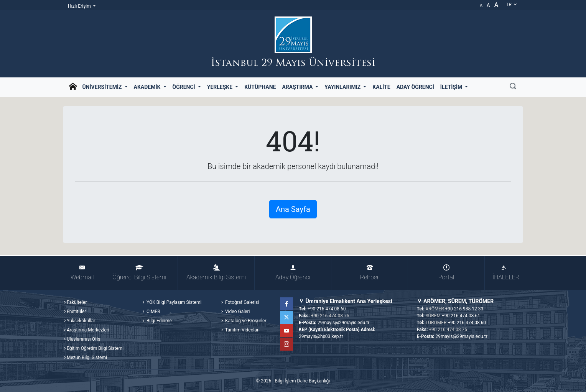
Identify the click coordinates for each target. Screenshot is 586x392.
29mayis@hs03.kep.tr (321, 336)
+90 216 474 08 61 (461, 315)
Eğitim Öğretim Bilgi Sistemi (95, 348)
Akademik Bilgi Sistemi (216, 272)
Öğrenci (185, 87)
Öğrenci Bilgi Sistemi (139, 272)
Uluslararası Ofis (83, 339)
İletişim (452, 87)
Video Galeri (237, 311)
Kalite (381, 87)
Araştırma (298, 87)
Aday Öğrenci (415, 87)
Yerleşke (220, 87)
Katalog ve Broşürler (245, 320)
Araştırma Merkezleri (88, 330)
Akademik (148, 87)
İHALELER (505, 272)
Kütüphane (260, 87)
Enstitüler (76, 311)
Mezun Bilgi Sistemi (87, 357)
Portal (446, 272)
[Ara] (513, 87)
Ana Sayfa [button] (293, 209)
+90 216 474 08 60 (327, 309)
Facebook (286, 303)
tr (511, 4)
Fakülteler (77, 302)
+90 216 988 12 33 (464, 309)
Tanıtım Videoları (242, 330)
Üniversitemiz (102, 87)
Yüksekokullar (81, 320)
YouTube (286, 330)
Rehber (369, 272)
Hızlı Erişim (80, 6)
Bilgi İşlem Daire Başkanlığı (302, 381)
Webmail (82, 272)
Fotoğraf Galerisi (241, 302)
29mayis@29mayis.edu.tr (343, 322)
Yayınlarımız (343, 87)
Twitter (286, 317)
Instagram (286, 344)
